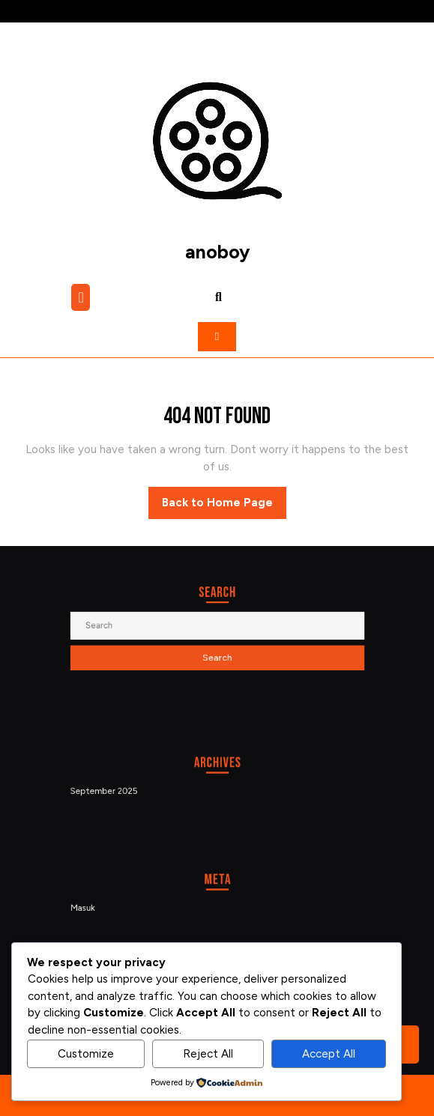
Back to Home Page (224, 506)
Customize (86, 1054)
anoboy (217, 251)
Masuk (99, 907)
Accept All (328, 1054)
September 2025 (118, 790)
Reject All (208, 1054)
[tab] (82, 297)
